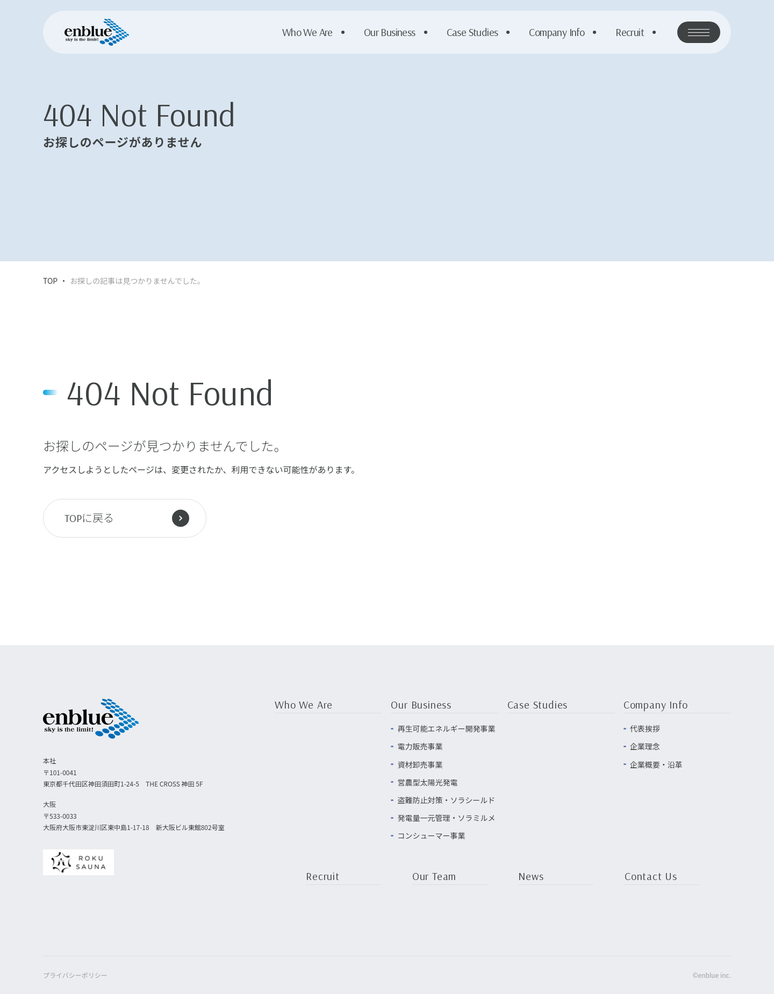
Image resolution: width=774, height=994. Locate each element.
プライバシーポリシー (75, 974)
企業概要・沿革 (656, 764)
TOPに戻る (126, 518)
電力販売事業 (419, 746)
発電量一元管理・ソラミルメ (446, 817)
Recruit (629, 32)
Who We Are (307, 32)
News (530, 876)
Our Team (434, 876)
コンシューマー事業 (431, 835)
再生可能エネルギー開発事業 (446, 728)
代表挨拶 (645, 728)
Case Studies (472, 32)
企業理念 (645, 746)
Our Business (389, 32)
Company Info (556, 32)
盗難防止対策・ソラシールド (446, 800)
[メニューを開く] (698, 32)
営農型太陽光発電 (427, 782)
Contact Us (651, 876)
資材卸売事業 (419, 764)
